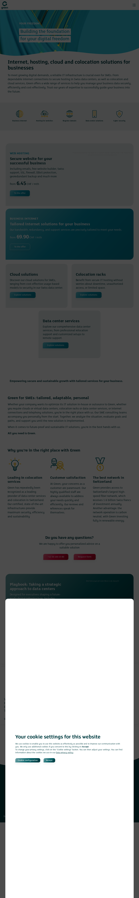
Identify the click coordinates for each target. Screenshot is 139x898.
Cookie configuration (30, 760)
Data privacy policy (64, 752)
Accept (58, 760)
